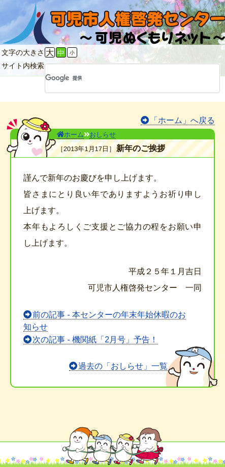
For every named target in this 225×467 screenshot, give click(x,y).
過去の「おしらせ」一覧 (123, 366)
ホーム (70, 134)
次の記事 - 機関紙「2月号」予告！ (95, 339)
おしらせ (102, 134)
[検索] (119, 78)
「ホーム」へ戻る (182, 120)
